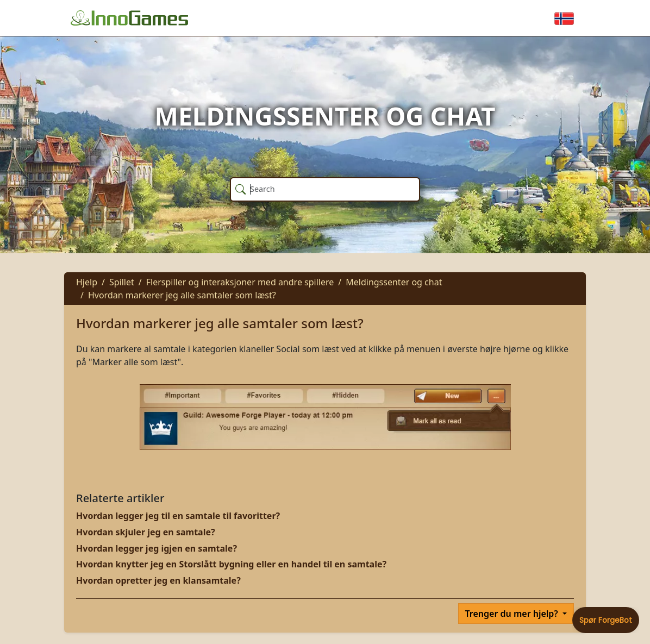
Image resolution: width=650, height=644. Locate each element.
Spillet (121, 282)
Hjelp (86, 282)
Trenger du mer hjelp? (512, 614)
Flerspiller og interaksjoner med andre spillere (240, 282)
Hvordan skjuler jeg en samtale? (145, 532)
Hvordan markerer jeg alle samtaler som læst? (182, 295)
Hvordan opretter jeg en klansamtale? (158, 580)
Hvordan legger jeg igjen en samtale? (156, 548)
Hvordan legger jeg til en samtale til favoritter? (178, 516)
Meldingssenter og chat (394, 282)
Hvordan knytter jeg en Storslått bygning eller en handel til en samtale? (231, 564)
